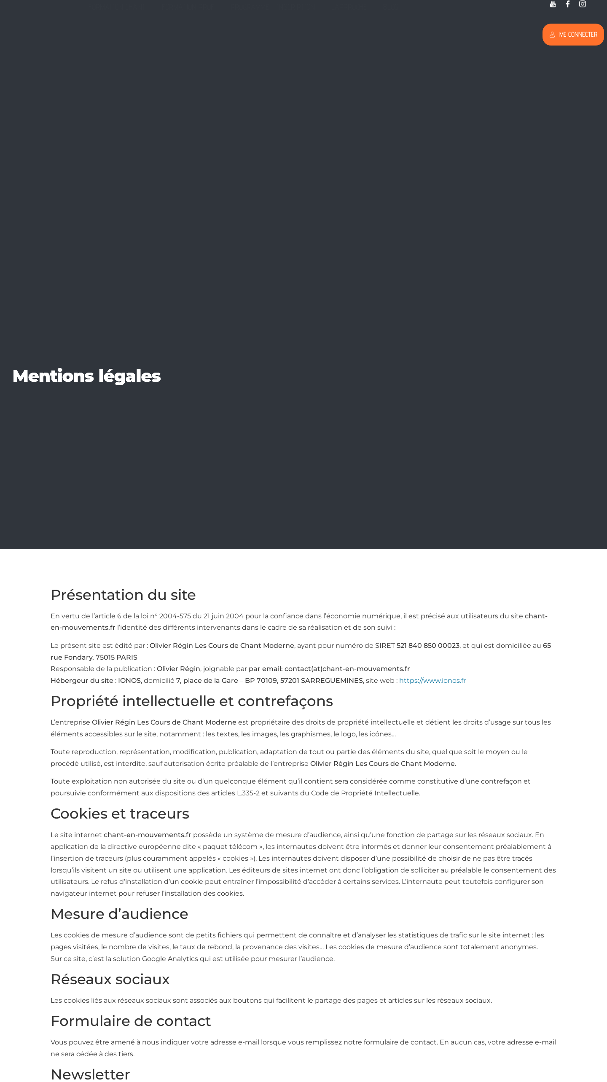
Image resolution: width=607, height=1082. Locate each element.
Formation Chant (117, 32)
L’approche (349, 32)
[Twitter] (582, 4)
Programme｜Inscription (273, 32)
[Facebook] (567, 4)
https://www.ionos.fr (432, 681)
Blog (390, 32)
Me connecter (573, 34)
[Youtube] (553, 4)
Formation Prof (188, 32)
